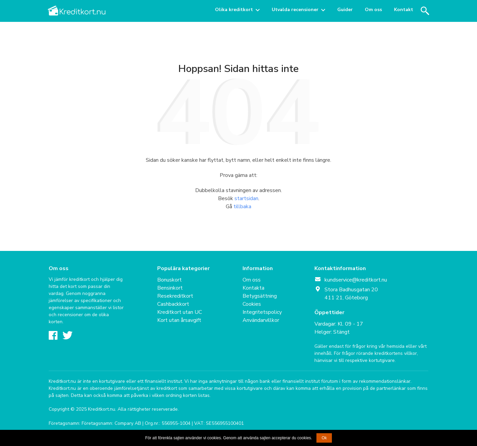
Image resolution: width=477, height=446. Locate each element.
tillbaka (242, 206)
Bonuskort (169, 280)
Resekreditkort (175, 296)
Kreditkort (77, 10)
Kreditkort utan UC (179, 312)
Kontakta (253, 288)
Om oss (373, 9)
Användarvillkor (261, 320)
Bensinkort (170, 288)
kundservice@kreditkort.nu (355, 280)
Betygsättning (260, 296)
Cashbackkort (173, 304)
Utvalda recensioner (295, 9)
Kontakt (403, 9)
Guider (345, 9)
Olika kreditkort (234, 9)
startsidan (246, 198)
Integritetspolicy (262, 312)
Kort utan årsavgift (179, 320)
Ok (324, 438)
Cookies (252, 304)
